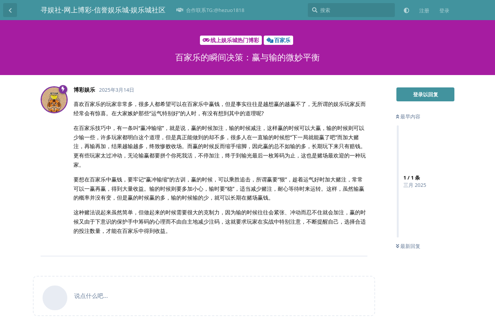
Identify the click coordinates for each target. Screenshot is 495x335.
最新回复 (408, 246)
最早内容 (408, 116)
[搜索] (351, 10)
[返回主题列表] (10, 10)
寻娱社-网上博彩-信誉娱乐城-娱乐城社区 (103, 9)
